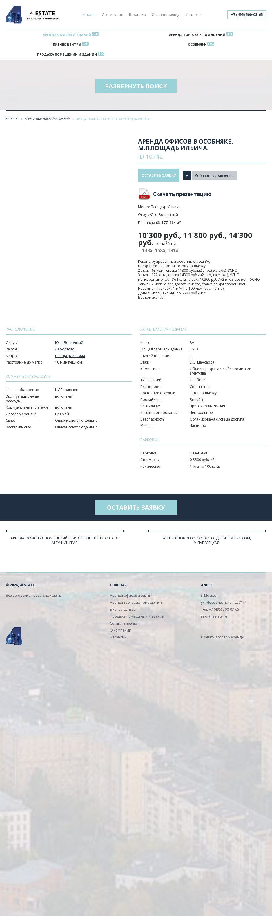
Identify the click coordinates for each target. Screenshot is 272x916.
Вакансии (137, 14)
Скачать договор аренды (222, 638)
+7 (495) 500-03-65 (247, 14)
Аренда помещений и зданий (47, 120)
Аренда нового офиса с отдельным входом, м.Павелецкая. (207, 542)
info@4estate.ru (214, 617)
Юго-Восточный (69, 344)
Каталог (89, 14)
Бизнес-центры (67, 45)
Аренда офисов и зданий (67, 35)
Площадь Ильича (70, 357)
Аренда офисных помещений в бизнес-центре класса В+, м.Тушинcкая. (65, 542)
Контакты (193, 14)
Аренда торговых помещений (197, 35)
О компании (112, 14)
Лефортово (65, 350)
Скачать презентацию (182, 195)
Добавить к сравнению (215, 176)
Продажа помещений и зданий (67, 56)
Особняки (197, 45)
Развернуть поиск (136, 87)
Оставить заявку (165, 14)
